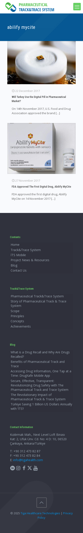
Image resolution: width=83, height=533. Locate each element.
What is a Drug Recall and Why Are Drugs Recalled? (40, 354)
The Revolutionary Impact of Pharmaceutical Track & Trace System (38, 397)
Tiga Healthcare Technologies (40, 513)
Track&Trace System (26, 250)
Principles (17, 316)
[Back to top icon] (42, 503)
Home (15, 244)
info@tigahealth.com (28, 460)
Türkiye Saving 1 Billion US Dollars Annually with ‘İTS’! (41, 406)
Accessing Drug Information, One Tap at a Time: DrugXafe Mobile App (41, 373)
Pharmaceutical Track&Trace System (37, 296)
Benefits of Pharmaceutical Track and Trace (38, 364)
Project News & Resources (30, 260)
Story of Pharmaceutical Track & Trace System (38, 303)
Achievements (21, 326)
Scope (15, 311)
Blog (14, 265)
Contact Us (19, 270)
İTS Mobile (18, 255)
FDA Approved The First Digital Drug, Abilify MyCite (41, 186)
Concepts (17, 321)
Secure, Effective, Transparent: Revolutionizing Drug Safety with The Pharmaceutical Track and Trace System (39, 385)
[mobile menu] (77, 6)
